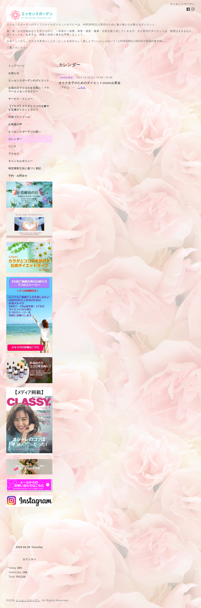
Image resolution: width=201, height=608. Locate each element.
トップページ (16, 65)
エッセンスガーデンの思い (24, 131)
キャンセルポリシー (20, 161)
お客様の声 (15, 124)
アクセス (13, 153)
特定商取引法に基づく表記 (24, 168)
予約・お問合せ (17, 175)
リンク (12, 146)
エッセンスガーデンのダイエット (28, 80)
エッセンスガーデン (28, 600)
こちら (82, 87)
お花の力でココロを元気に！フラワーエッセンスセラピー (28, 89)
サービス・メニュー (20, 98)
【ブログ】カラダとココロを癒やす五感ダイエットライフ (28, 108)
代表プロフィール (19, 117)
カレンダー (15, 139)
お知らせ (13, 73)
